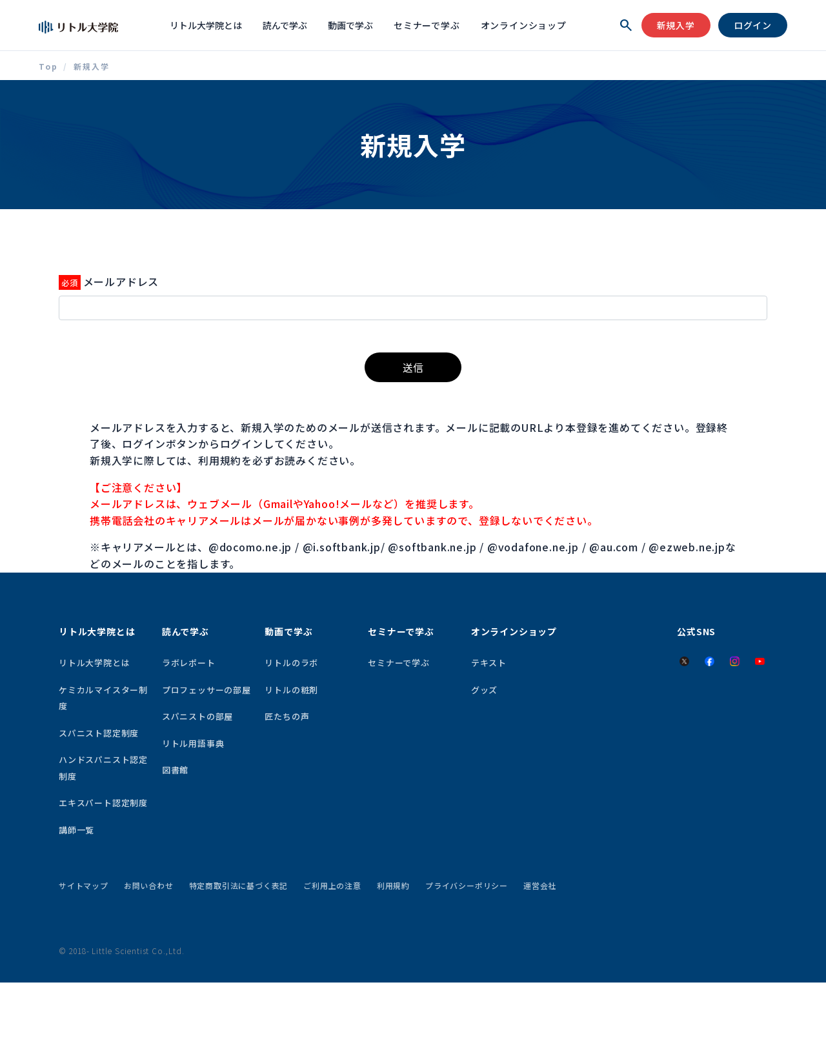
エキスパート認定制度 (103, 803)
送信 (413, 367)
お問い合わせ (149, 885)
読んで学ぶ (285, 25)
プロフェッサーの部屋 (206, 690)
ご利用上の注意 (332, 885)
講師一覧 (76, 830)
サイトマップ (83, 885)
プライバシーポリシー (466, 885)
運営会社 (539, 885)
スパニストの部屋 (197, 716)
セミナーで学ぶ (427, 25)
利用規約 (393, 885)
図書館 (175, 770)
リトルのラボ (291, 663)
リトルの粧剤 (291, 690)
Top (48, 66)
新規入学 (676, 25)
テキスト (489, 663)
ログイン (753, 25)
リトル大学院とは (206, 25)
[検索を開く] (626, 25)
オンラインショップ (524, 25)
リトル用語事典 (193, 743)
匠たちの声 (287, 716)
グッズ (484, 690)
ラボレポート (189, 663)
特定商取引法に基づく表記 (238, 885)
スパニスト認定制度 (99, 733)
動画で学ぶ (350, 25)
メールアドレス (121, 281)
